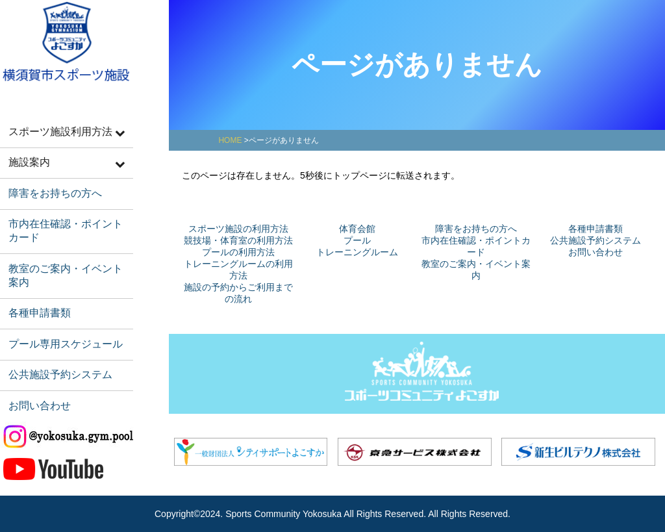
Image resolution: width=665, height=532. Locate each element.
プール (357, 240)
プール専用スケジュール (61, 326)
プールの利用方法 (238, 252)
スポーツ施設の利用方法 (238, 228)
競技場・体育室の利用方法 (238, 240)
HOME (230, 140)
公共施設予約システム (56, 355)
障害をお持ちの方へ (51, 187)
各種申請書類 (37, 297)
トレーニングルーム (357, 252)
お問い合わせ (37, 383)
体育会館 (357, 228)
